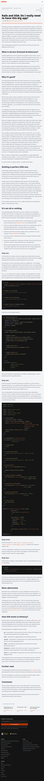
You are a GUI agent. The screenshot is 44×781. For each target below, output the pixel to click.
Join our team (3, 776)
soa (41, 12)
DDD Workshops (4, 750)
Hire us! (2, 757)
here (29, 677)
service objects (38, 10)
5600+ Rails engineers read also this (16, 20)
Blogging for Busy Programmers (29, 748)
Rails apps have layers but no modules (35, 708)
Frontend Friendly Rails (27, 743)
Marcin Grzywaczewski (7, 8)
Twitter (2, 768)
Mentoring (3, 748)
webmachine (15, 233)
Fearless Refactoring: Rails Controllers (30, 744)
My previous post (20, 222)
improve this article (5, 9)
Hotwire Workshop (4, 752)
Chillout (36, 620)
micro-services (34, 670)
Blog (2, 763)
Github (2, 772)
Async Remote (25, 741)
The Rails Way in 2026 (22, 707)
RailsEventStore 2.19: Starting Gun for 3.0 (8, 708)
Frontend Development (5, 754)
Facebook (3, 774)
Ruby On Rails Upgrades (6, 743)
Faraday (4, 563)
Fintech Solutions (4, 744)
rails (41, 8)
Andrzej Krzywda (20, 710)
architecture (39, 9)
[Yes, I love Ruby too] (14, 724)
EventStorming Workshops (6, 746)
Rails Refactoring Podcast (6, 765)
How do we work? (4, 756)
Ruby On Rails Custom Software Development (10, 741)
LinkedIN (3, 770)
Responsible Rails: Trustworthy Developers (31, 746)
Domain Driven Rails (27, 750)
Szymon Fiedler (6, 710)
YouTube (2, 766)
